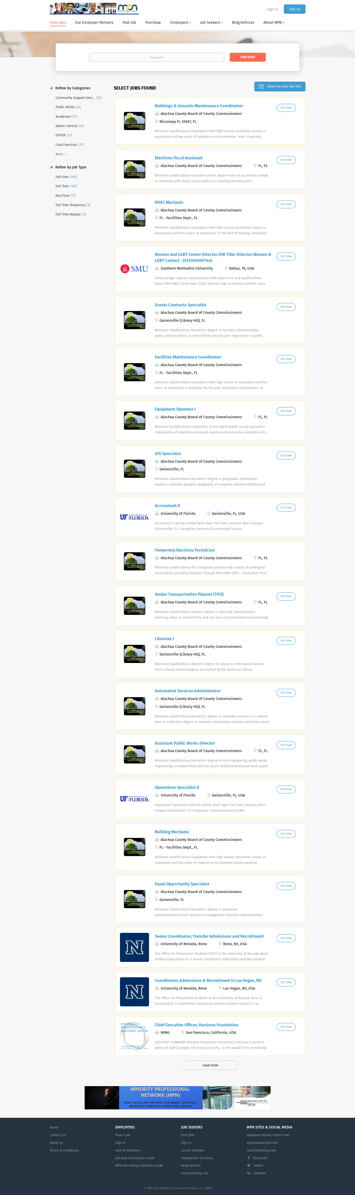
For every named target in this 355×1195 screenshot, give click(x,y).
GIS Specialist (168, 453)
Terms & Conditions (64, 1150)
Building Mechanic (172, 831)
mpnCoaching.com (194, 1173)
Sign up (294, 9)
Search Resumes (127, 1150)
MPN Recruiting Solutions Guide (139, 1166)
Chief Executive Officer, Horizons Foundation (196, 1025)
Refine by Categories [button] (72, 88)
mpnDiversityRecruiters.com (268, 1135)
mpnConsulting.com (261, 1150)
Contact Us (58, 1135)
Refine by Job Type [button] (70, 167)
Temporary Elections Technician (185, 550)
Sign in (272, 9)
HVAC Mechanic (169, 202)
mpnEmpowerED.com (262, 1143)
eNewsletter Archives (197, 1158)
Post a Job (122, 1135)
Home (54, 1127)
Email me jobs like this (283, 86)
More (59, 154)
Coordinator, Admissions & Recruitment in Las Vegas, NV (208, 980)
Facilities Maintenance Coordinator (188, 357)
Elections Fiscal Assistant (179, 158)
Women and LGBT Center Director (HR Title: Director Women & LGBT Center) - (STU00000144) (213, 257)
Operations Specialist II (177, 787)
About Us (56, 1143)
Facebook (260, 1158)
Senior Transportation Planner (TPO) (189, 594)
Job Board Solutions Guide (134, 1158)
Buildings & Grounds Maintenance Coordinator (199, 105)
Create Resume (192, 1150)
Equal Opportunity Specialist (182, 884)
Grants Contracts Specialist (180, 305)
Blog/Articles (191, 1166)
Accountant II (167, 505)
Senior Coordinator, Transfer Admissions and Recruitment (209, 936)
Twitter (258, 1166)
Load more (210, 1065)
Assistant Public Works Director (185, 743)
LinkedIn (259, 1173)
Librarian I (164, 638)
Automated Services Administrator (188, 690)
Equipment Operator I (175, 409)
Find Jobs (247, 57)
